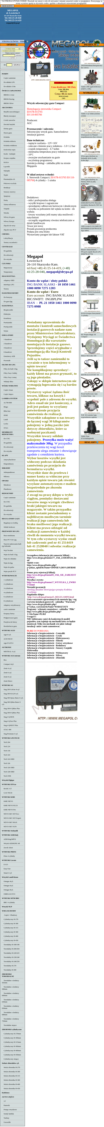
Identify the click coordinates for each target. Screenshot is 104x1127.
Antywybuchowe (9, 460)
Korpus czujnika (8, 158)
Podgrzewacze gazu (10, 618)
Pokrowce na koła (9, 183)
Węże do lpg (7, 563)
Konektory (6, 318)
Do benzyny (7, 297)
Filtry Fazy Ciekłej (9, 373)
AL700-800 (7, 403)
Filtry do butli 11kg (9, 369)
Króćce (5, 162)
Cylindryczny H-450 (10, 940)
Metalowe (6, 485)
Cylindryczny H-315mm (11, 1042)
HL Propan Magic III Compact (92, 334)
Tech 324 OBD (8, 759)
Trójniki (5, 209)
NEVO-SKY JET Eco (10, 814)
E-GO (5, 864)
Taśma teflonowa (9, 204)
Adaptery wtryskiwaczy (11, 605)
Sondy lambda (8, 1114)
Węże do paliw (8, 567)
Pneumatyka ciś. (8, 179)
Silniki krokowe (8, 527)
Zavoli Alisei (7, 848)
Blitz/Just (6, 411)
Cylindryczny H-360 (10, 932)
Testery (5, 289)
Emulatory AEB (8, 356)
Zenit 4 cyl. (7, 668)
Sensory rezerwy (8, 192)
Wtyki (5, 331)
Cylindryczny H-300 (10, 923)
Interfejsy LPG (8, 285)
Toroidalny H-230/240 (10, 957)
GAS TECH (7, 793)
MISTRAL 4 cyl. (9, 651)
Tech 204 (6, 742)
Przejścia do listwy (9, 622)
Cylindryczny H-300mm (11, 1038)
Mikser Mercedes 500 (92, 355)
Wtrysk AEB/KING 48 (11, 843)
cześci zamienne (8, 609)
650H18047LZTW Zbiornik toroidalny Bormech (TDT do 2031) (92, 204)
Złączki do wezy (8, 226)
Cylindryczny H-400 (10, 936)
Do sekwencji (7, 255)
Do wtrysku (7, 259)
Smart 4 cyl (7, 873)
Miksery (5, 476)
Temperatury (7, 272)
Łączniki (6, 167)
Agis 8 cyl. (6, 635)
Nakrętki (6, 171)
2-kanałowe (7, 344)
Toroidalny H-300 (9, 970)
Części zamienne (9, 78)
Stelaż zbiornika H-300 (11, 1072)
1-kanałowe (7, 339)
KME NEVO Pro (9, 810)
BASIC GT (7, 789)
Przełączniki (7, 327)
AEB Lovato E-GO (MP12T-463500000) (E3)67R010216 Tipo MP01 (92, 227)
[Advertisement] (92, 486)
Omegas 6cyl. (7, 886)
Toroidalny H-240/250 (10, 961)
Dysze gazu (7, 133)
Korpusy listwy (8, 614)
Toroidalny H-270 (9, 966)
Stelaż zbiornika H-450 (11, 1088)
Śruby (5, 200)
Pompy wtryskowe (9, 1110)
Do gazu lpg (7, 301)
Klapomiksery (8, 464)
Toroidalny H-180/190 (10, 945)
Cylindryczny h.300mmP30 (92, 272)
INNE (5, 415)
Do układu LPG (8, 82)
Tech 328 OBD (8, 772)
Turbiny (5, 1118)
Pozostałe (6, 360)
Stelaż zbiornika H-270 (11, 1067)
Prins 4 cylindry (8, 856)
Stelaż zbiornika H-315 (11, 1076)
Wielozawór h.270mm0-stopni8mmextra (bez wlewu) (92, 135)
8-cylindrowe (7, 601)
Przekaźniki (7, 322)
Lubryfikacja (7, 238)
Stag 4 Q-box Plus (9, 721)
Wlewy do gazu (8, 217)
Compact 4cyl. (8, 664)
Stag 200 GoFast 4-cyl (11, 689)
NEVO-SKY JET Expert (11, 818)
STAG (5, 428)
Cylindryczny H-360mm (11, 1046)
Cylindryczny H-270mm (11, 1034)
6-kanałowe (7, 352)
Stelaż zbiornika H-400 (11, 1084)
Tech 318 (6, 751)
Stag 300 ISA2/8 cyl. (10, 694)
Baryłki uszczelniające (11, 112)
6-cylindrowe (7, 597)
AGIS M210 (7, 639)
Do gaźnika (7, 251)
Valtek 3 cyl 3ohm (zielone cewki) (92, 113)
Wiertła (5, 213)
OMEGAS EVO (8, 894)
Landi (5, 419)
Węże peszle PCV (9, 571)
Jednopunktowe (8, 472)
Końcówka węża (8, 150)
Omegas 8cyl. (7, 890)
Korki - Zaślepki (8, 154)
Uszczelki (6, 1122)
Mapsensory (7, 268)
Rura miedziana (8, 535)
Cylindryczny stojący (10, 1059)
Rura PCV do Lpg (9, 540)
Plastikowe (6, 489)
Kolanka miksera (9, 141)
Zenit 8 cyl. (7, 677)
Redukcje (6, 188)
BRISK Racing (8, 99)
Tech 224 (6, 746)
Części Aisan (7, 390)
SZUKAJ (17, 65)
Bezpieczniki (7, 310)
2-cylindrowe (7, 584)
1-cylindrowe (7, 580)
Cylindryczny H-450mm (11, 1055)
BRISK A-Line (8, 95)
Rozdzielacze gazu (9, 626)
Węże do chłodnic (9, 559)
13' (4, 1101)
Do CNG (6, 438)
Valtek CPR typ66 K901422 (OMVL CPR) (92, 87)
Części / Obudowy (9, 915)
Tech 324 (6, 755)
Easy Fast (6, 869)
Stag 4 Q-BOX (8, 717)
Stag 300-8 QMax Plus (11, 713)
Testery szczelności (9, 242)
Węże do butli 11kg (9, 555)
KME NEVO (7, 801)
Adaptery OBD (8, 280)
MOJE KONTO (7, 6)
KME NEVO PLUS (10, 805)
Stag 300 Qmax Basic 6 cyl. (12, 698)
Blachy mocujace (9, 116)
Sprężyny (6, 196)
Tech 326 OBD (8, 767)
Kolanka (6, 137)
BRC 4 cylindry (8, 902)
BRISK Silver (8, 103)
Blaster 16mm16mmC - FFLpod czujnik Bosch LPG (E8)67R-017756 (92, 250)
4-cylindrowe (7, 592)
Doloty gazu (7, 129)
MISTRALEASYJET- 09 (92, 374)
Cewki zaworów (8, 120)
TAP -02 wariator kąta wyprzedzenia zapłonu (92, 415)
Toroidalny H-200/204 (10, 949)
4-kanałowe (7, 348)
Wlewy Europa (8, 221)
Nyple (5, 175)
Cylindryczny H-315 (10, 928)
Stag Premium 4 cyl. (10, 734)
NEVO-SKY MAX (9, 822)
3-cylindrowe (7, 588)
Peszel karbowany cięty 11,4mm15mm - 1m (92, 394)
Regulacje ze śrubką (10, 523)
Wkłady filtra (7, 382)
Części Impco (7, 394)
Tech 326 (6, 763)
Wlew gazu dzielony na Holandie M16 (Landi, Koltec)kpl (92, 157)
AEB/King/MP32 (9, 839)
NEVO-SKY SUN (9, 826)
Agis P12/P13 (7, 643)
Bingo (5, 407)
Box (4, 660)
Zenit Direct (7, 681)
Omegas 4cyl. (7, 881)
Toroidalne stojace (9, 1025)
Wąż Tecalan (7, 550)
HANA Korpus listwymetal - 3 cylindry (92, 313)
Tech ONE (6, 776)
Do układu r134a (8, 86)
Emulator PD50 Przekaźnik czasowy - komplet (92, 292)
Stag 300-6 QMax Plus (11, 708)
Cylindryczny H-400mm (11, 1050)
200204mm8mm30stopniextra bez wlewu (92, 65)
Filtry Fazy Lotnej (9, 377)
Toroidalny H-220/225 (10, 953)
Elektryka (6, 314)
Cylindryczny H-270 (10, 919)
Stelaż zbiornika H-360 (11, 1080)
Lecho (5, 424)
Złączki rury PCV (9, 230)
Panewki (6, 1105)
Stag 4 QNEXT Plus (10, 725)
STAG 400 (6, 730)
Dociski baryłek (8, 124)
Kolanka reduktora (9, 145)
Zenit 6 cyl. (7, 673)
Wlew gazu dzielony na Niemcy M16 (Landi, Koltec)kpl (92, 180)
